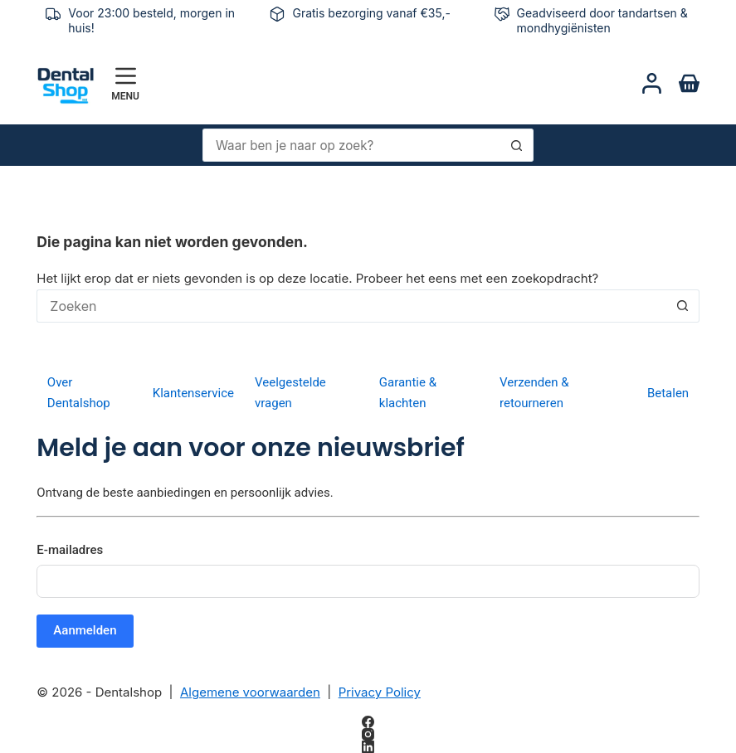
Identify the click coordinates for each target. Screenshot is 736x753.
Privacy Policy (380, 692)
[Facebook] (368, 722)
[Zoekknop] (517, 145)
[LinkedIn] (368, 747)
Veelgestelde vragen (290, 393)
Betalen (668, 393)
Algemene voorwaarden (250, 692)
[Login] (651, 83)
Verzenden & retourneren (534, 393)
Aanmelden (84, 630)
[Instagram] (368, 734)
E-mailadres (70, 549)
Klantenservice (193, 393)
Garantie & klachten (407, 393)
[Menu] (125, 83)
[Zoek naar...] (351, 145)
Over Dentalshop (78, 393)
